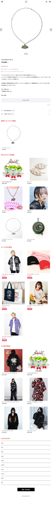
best (2, 469)
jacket (2, 465)
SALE (2, 478)
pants (2, 460)
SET (2, 482)
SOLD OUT (26, 100)
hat (2, 447)
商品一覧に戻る (26, 489)
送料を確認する (15, 69)
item (2, 451)
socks (2, 473)
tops (2, 443)
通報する (49, 105)
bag (2, 456)
